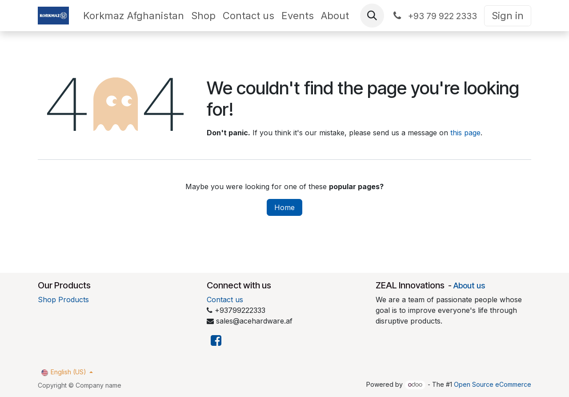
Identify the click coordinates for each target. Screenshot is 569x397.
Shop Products (63, 299)
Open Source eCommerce (492, 384)
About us (469, 285)
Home (284, 207)
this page (465, 132)
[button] (372, 16)
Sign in (508, 15)
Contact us (225, 299)
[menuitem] (134, 16)
